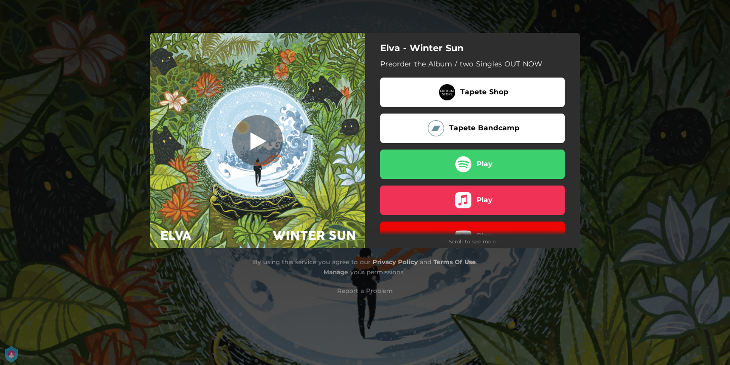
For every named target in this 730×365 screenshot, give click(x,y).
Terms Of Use (454, 262)
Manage (335, 272)
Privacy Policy (395, 262)
